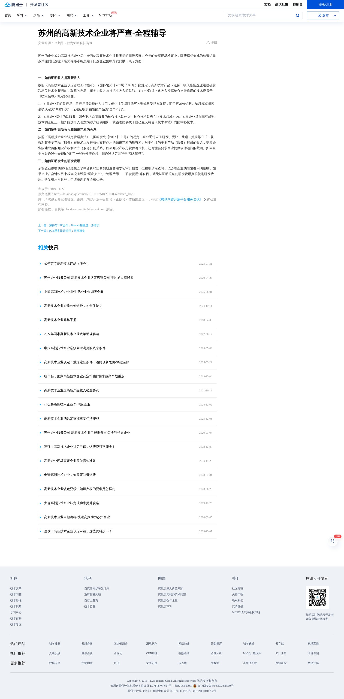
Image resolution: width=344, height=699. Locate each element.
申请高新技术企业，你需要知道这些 (70, 475)
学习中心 (15, 612)
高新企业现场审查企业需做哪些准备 (70, 461)
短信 (116, 663)
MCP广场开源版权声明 (246, 612)
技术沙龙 (15, 600)
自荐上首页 (91, 600)
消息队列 (151, 643)
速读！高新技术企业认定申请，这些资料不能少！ (79, 446)
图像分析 (216, 653)
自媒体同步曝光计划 (96, 588)
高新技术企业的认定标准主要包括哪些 (71, 418)
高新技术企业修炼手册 (60, 320)
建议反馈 (281, 4)
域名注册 (54, 643)
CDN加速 (151, 653)
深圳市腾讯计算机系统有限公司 (129, 685)
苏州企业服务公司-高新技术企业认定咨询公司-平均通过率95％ (88, 277)
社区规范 (237, 588)
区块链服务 (121, 643)
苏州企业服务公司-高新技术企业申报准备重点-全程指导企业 (87, 432)
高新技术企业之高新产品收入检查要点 (71, 390)
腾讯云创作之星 (168, 600)
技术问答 (15, 594)
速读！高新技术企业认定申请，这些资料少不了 (78, 531)
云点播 (182, 663)
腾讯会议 (87, 653)
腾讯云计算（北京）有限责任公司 (148, 691)
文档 (267, 4)
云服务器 (87, 643)
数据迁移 (313, 663)
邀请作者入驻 (92, 594)
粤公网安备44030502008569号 (216, 685)
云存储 (279, 643)
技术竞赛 (89, 606)
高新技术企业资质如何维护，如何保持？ (73, 306)
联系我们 (237, 600)
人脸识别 (54, 653)
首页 (8, 15)
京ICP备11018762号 (204, 691)
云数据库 (216, 643)
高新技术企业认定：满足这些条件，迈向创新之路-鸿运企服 (86, 362)
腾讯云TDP (165, 606)
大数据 (215, 663)
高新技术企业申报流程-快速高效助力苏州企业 (77, 517)
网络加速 (184, 643)
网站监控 (281, 663)
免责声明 (237, 594)
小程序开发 (250, 663)
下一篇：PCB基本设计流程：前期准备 (61, 230)
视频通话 (184, 653)
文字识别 (151, 663)
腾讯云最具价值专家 (170, 588)
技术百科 (15, 618)
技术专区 (15, 624)
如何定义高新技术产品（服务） (66, 263)
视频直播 (313, 643)
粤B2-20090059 (184, 685)
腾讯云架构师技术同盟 (172, 594)
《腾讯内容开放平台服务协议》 (180, 199)
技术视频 (15, 606)
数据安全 (54, 663)
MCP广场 (105, 15)
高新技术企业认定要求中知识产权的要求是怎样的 (79, 489)
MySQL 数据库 (252, 653)
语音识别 (313, 653)
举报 (211, 42)
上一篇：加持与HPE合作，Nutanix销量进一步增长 (68, 225)
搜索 (297, 15)
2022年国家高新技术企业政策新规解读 (71, 334)
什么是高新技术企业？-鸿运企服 (67, 404)
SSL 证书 (280, 653)
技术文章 (15, 588)
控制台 (297, 4)
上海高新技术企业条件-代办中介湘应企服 (73, 292)
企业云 (118, 653)
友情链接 (237, 606)
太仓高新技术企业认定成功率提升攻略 (71, 503)
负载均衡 (87, 663)
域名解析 (248, 643)
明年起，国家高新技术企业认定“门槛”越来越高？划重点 (84, 376)
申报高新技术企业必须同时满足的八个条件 (75, 348)
